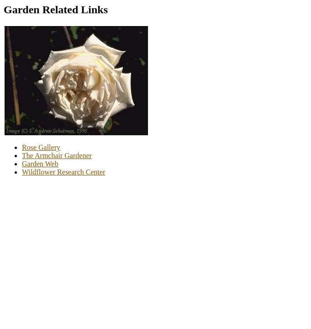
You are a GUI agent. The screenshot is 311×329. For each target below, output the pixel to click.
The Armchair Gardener (57, 155)
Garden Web (40, 164)
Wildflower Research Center (63, 172)
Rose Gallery (41, 147)
